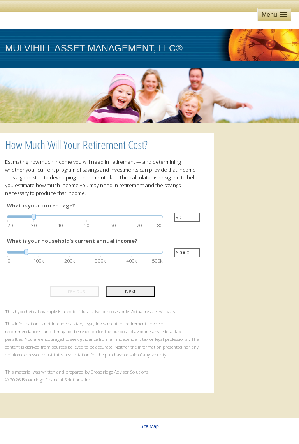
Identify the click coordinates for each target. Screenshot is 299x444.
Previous (75, 291)
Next (130, 291)
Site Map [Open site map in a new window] (149, 426)
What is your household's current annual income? (72, 240)
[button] (274, 14)
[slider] (85, 216)
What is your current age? (41, 205)
